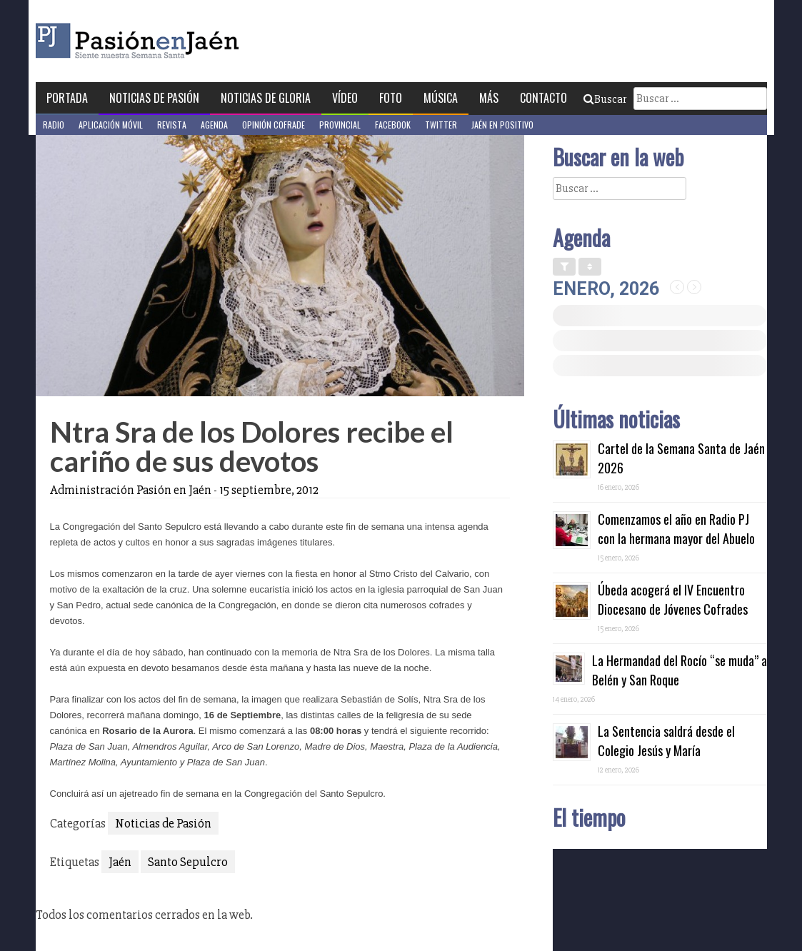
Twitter (441, 125)
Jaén (120, 862)
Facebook (393, 125)
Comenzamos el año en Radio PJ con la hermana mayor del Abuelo (676, 529)
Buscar (604, 99)
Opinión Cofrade (273, 125)
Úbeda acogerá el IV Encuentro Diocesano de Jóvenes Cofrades (673, 599)
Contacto (543, 97)
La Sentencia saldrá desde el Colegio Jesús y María (666, 741)
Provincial (340, 125)
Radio (53, 125)
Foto (390, 97)
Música (440, 97)
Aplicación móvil (111, 125)
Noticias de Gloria (266, 97)
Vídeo (345, 97)
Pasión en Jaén (176, 41)
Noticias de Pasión (154, 97)
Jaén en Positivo (502, 125)
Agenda (214, 125)
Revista (171, 125)
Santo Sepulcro (188, 862)
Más (488, 97)
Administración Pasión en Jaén (130, 490)
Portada (67, 97)
